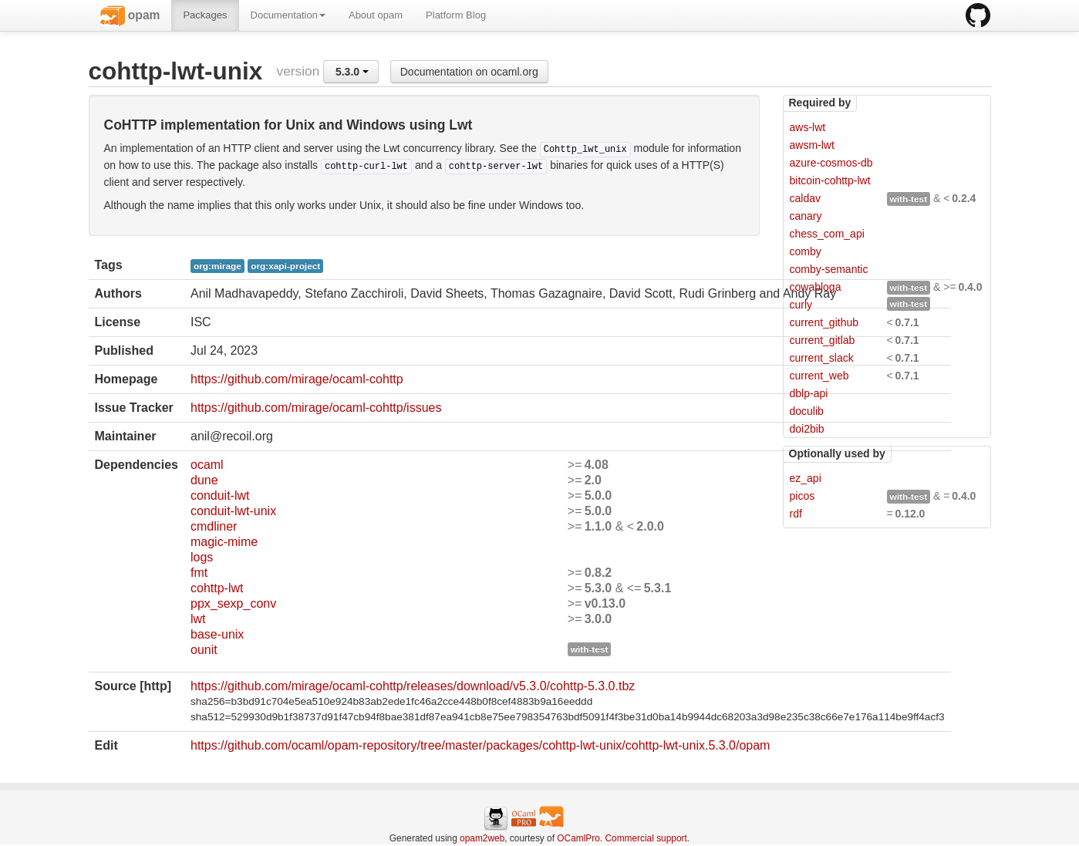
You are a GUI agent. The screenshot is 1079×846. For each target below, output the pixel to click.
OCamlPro (578, 838)
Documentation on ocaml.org (469, 72)
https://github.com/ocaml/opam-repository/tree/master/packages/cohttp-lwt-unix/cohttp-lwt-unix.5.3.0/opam (480, 745)
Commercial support (645, 838)
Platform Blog (456, 15)
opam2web (482, 838)
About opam (376, 15)
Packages (205, 15)
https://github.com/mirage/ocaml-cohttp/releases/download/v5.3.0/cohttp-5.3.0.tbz (413, 686)
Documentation (288, 15)
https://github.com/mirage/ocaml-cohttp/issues (316, 407)
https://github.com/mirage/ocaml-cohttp (297, 379)
